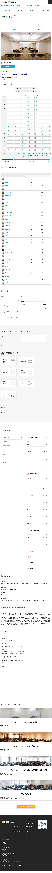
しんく (6, 283)
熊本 (10, 861)
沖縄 (19, 861)
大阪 (6, 853)
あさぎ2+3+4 (8, 199)
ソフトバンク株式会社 (17, 831)
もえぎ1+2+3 (8, 215)
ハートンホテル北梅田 (27, 5)
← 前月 (25, 88)
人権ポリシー (28, 831)
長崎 (8, 861)
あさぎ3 (6, 185)
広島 (6, 855)
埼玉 (8, 847)
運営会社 (27, 820)
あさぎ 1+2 (7, 202)
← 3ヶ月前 (18, 88)
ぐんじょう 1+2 (8, 249)
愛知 (12, 850)
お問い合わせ (16, 826)
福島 (8, 844)
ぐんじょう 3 (7, 262)
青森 (4, 844)
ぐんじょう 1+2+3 (9, 246)
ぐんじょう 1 (7, 256)
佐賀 (6, 861)
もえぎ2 (6, 236)
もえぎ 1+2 (7, 222)
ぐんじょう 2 (7, 259)
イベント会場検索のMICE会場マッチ (9, 5)
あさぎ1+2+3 (8, 195)
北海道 (4, 842)
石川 (6, 850)
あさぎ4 (6, 189)
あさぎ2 (6, 182)
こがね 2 (7, 276)
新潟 (4, 850)
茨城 (4, 847)
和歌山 (13, 853)
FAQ (14, 823)
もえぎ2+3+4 (8, 219)
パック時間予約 (6, 66)
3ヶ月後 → (18, 91)
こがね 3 (7, 279)
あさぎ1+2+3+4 (8, 192)
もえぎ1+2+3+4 (8, 212)
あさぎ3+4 (7, 209)
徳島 (4, 859)
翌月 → (25, 91)
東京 (12, 847)
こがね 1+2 (7, 266)
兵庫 (8, 853)
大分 (12, 861)
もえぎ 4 (7, 242)
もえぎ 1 (7, 232)
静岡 (10, 850)
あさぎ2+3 (7, 205)
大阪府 (19, 5)
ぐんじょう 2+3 (8, 252)
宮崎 (14, 861)
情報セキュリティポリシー (30, 823)
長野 (8, 850)
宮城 (6, 844)
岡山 (4, 855)
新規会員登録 (16, 820)
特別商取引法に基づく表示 (30, 828)
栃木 (6, 847)
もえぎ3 (6, 239)
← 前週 (33, 88)
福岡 (4, 861)
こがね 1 (7, 272)
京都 (4, 853)
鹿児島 (17, 861)
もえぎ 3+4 (7, 229)
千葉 (10, 847)
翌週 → (33, 91)
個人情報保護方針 (29, 826)
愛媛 (6, 859)
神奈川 (15, 847)
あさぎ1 (6, 178)
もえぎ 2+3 (7, 225)
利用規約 (15, 828)
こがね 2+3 (7, 269)
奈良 (10, 853)
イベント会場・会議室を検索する (26, 807)
